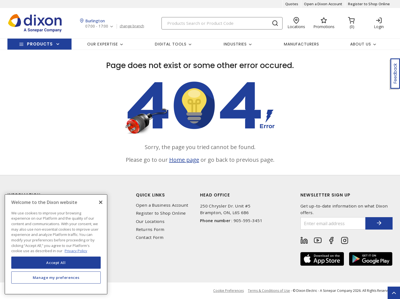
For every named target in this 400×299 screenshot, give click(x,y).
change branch (132, 26)
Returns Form (150, 229)
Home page (184, 159)
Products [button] (40, 44)
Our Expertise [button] (102, 44)
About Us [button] (360, 44)
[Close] (101, 202)
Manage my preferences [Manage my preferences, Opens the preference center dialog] (56, 277)
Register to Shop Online (369, 3)
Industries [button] (235, 44)
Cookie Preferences (228, 290)
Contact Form (150, 237)
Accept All (56, 262)
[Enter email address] (332, 223)
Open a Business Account (162, 205)
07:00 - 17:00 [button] (96, 26)
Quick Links (150, 195)
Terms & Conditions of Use (269, 290)
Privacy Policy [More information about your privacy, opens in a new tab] (76, 250)
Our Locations (150, 221)
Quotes (291, 3)
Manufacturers (301, 44)
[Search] (222, 23)
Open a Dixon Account (323, 3)
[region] (56, 244)
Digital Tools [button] (171, 44)
